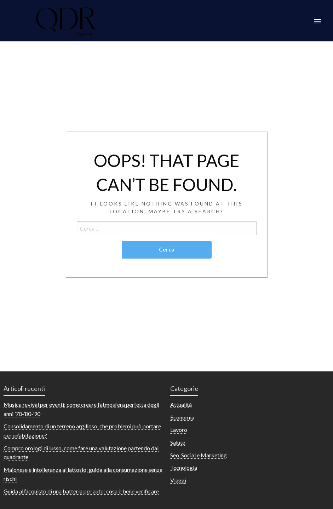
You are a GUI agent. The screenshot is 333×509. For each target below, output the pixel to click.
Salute (177, 442)
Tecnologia (183, 467)
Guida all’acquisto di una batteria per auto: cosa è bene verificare (81, 491)
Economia (182, 417)
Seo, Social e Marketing (198, 455)
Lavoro (178, 429)
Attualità (181, 404)
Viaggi (178, 480)
